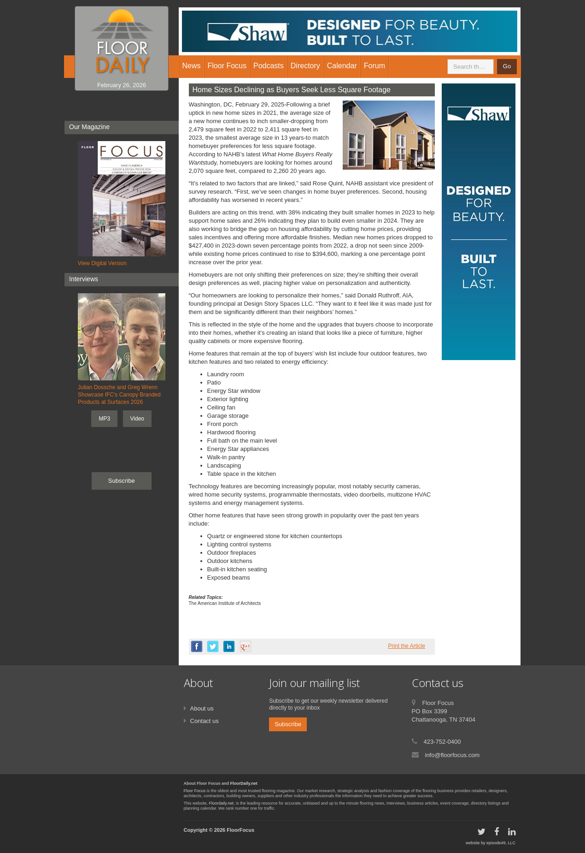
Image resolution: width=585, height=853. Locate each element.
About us (202, 708)
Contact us (204, 720)
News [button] (191, 66)
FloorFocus (240, 830)
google (245, 646)
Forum (374, 66)
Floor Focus (195, 790)
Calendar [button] (342, 66)
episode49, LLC (500, 843)
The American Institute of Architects (225, 603)
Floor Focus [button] (227, 66)
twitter (212, 646)
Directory (305, 66)
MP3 (104, 418)
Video (137, 418)
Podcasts (268, 66)
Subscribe (121, 480)
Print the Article (406, 646)
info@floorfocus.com (452, 755)
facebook (196, 646)
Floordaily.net (221, 803)
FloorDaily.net (243, 783)
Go (507, 66)
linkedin (228, 646)
